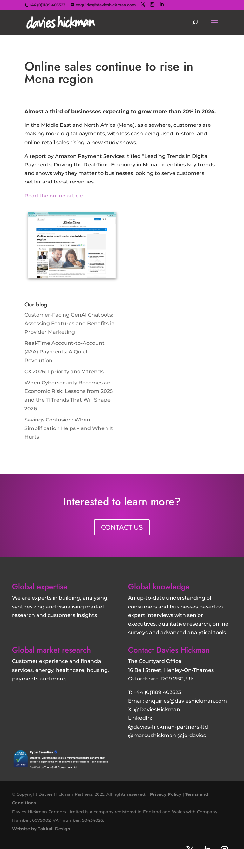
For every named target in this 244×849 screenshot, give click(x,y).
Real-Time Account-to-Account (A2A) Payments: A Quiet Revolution (64, 351)
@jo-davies (191, 735)
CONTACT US (122, 527)
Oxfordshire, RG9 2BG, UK (161, 679)
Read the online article (53, 196)
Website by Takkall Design (41, 828)
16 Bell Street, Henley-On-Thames (171, 670)
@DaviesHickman (157, 709)
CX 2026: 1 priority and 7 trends (64, 372)
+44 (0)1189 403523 (157, 692)
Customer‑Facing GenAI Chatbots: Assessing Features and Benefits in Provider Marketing (69, 323)
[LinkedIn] (161, 4)
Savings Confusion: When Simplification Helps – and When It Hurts (68, 428)
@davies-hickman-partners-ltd (168, 727)
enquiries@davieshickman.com (186, 701)
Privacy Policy (165, 794)
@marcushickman (152, 735)
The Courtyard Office (154, 661)
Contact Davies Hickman (169, 649)
